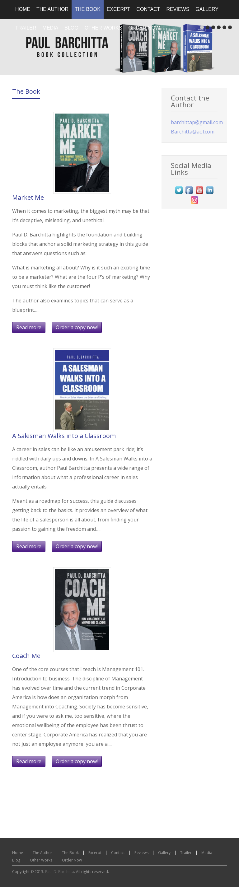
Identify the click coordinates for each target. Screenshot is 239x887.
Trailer (186, 852)
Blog (16, 860)
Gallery (164, 852)
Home (17, 852)
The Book (26, 91)
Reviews (141, 852)
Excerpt (94, 852)
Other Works (41, 860)
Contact (118, 852)
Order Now (72, 860)
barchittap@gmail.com (197, 122)
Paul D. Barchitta (59, 871)
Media (206, 852)
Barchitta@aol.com (192, 131)
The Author (42, 852)
